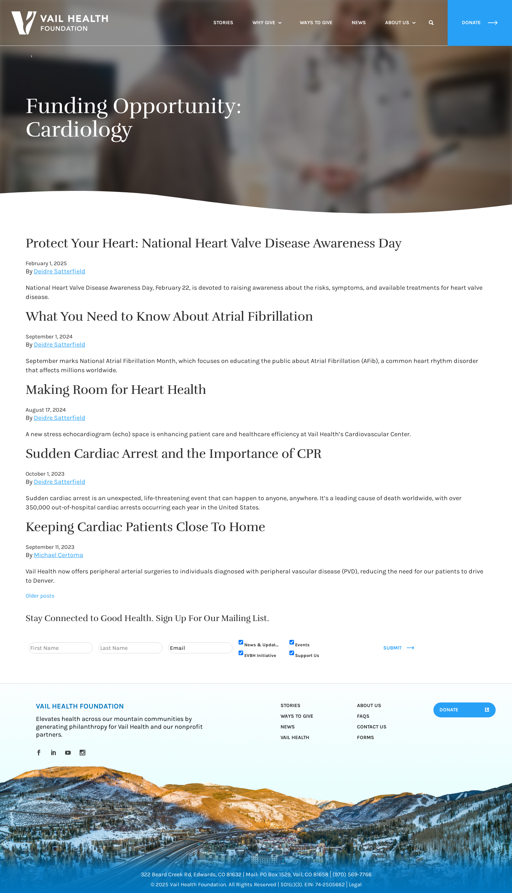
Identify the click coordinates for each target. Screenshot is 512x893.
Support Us (307, 655)
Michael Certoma (58, 555)
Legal (355, 884)
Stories (223, 23)
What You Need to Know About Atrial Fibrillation (169, 316)
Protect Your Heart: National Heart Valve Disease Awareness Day (214, 243)
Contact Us (371, 727)
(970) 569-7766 (352, 874)
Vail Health (295, 737)
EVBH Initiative (260, 655)
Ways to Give (316, 23)
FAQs (363, 716)
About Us (397, 23)
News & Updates (262, 644)
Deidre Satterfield (59, 271)
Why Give (263, 23)
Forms (365, 737)
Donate (448, 710)
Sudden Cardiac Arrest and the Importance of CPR (174, 453)
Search (431, 29)
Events (302, 644)
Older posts (40, 595)
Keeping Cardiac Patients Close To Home (145, 527)
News (359, 23)
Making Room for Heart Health (116, 389)
